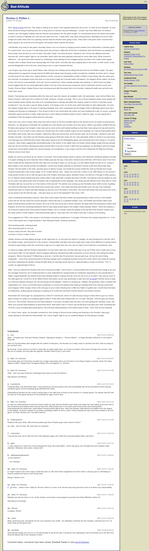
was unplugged (140, 30)
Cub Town (127, 62)
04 (130, 176)
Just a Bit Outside (130, 113)
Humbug (127, 67)
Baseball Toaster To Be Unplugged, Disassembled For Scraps (134, 56)
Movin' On (127, 109)
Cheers (126, 93)
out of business (82, 542)
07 (138, 174)
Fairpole (127, 52)
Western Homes (129, 120)
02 (135, 176)
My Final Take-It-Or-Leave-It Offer (136, 69)
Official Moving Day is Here (133, 75)
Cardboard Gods (130, 78)
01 (125, 168)
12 (125, 174)
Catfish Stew (128, 47)
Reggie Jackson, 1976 (132, 80)
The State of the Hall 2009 (133, 104)
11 (127, 174)
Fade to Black (129, 64)
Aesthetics (127, 127)
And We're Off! (129, 115)
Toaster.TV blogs (130, 118)
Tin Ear (126, 125)
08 (135, 174)
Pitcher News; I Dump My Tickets (135, 99)
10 (130, 174)
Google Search (129, 138)
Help (145, 1)
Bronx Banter (129, 107)
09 (133, 174)
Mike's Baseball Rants (132, 102)
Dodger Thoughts (130, 91)
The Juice (127, 73)
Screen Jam (128, 122)
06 (125, 176)
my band (93, 279)
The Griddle (128, 83)
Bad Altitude (128, 96)
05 (127, 176)
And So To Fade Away (131, 49)
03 (133, 176)
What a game (18, 28)
